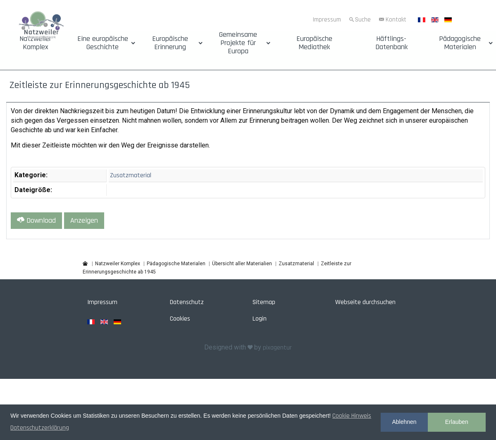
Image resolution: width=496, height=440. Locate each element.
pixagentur (277, 347)
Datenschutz (187, 302)
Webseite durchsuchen (365, 302)
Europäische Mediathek (314, 43)
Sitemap (264, 302)
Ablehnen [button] (404, 422)
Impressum (327, 20)
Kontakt (396, 20)
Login (260, 318)
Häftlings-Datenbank (391, 43)
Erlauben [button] (456, 422)
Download (36, 220)
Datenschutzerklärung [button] (39, 427)
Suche (363, 20)
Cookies (180, 318)
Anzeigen (84, 220)
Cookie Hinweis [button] (351, 415)
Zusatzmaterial (130, 175)
